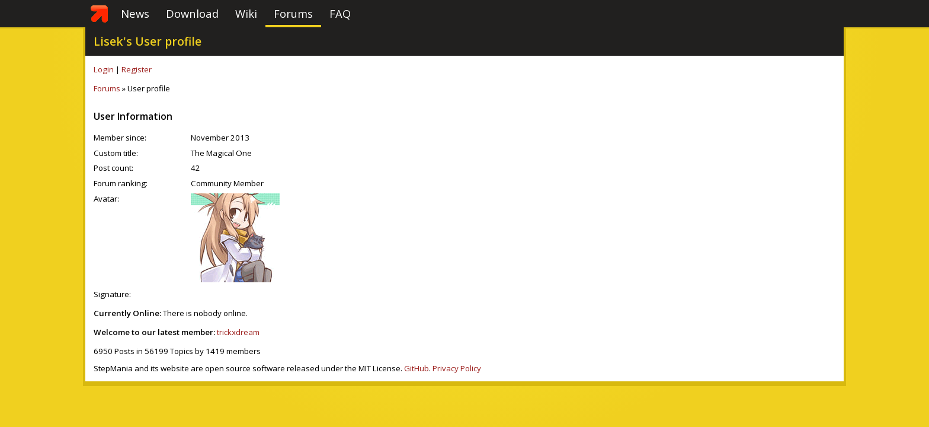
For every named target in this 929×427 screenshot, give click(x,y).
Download (192, 13)
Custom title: (116, 153)
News (135, 13)
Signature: (112, 294)
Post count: (113, 167)
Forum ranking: (121, 183)
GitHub (416, 368)
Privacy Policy (457, 368)
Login (104, 69)
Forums (293, 13)
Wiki (246, 13)
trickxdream (238, 332)
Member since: (120, 137)
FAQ (340, 13)
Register (136, 69)
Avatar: (106, 198)
